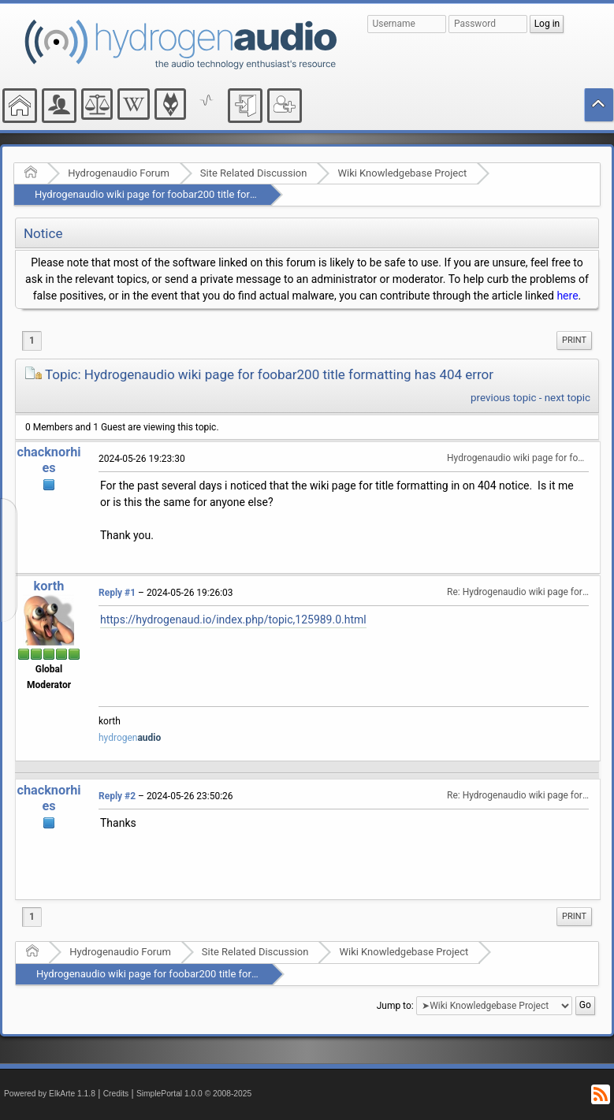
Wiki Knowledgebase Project (402, 173)
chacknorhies (48, 460)
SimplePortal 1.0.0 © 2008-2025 (193, 1093)
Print (574, 340)
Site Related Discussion (253, 173)
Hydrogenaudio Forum (118, 173)
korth (49, 586)
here (567, 295)
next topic (567, 398)
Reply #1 (117, 592)
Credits (116, 1093)
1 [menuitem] (32, 340)
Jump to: (395, 1005)
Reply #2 (117, 796)
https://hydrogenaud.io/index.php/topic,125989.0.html (233, 619)
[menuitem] (574, 340)
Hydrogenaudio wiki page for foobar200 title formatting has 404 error (191, 194)
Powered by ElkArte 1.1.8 (49, 1093)
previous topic (503, 398)
